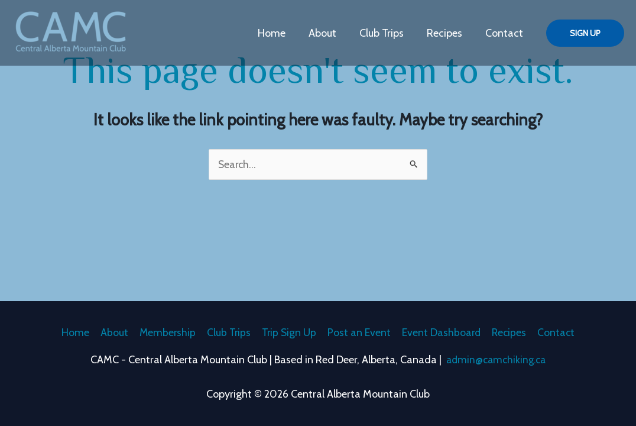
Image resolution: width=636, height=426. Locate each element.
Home (279, 33)
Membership (164, 331)
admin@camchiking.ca (496, 359)
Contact (505, 33)
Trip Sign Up (289, 331)
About (328, 33)
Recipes (447, 33)
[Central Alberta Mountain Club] (71, 31)
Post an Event (360, 331)
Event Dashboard (444, 331)
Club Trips (386, 33)
